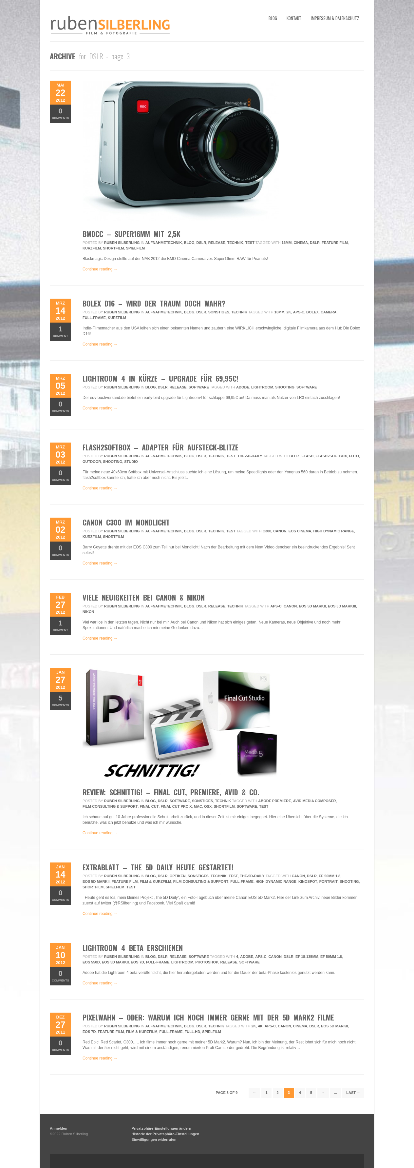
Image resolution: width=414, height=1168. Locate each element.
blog (273, 18)
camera (328, 312)
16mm (287, 243)
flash (308, 456)
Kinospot (307, 881)
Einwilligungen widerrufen (154, 1139)
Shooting (284, 387)
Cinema (301, 243)
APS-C (298, 312)
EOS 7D (137, 962)
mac (198, 806)
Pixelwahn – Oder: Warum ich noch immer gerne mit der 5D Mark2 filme (208, 1017)
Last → (353, 1093)
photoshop (206, 962)
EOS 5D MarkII (312, 606)
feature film (335, 243)
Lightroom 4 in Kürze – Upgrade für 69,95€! (160, 378)
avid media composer (314, 801)
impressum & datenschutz (335, 18)
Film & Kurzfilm (155, 881)
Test (249, 243)
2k (288, 312)
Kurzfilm (92, 248)
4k (260, 1026)
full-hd (192, 1032)
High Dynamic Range (333, 531)
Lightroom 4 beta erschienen (133, 947)
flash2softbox (331, 456)
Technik (235, 243)
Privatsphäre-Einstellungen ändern (161, 1128)
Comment (60, 331)
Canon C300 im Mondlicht (126, 522)
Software (199, 387)
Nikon (88, 612)
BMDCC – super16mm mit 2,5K (131, 233)
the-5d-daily (249, 456)
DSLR (201, 243)
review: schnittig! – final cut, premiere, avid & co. (171, 792)
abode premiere (274, 801)
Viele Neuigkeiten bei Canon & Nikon (144, 597)
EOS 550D (91, 962)
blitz (294, 456)
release (228, 962)
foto (354, 456)
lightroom (262, 387)
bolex (312, 312)
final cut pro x (176, 806)
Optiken (178, 876)
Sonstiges (218, 312)
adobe (242, 387)
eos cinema (300, 531)
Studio (131, 462)
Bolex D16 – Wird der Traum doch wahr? (154, 303)
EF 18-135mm (306, 957)
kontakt (294, 18)
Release (216, 243)
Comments (60, 113)
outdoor (92, 462)
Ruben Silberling (122, 243)
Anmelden (58, 1128)
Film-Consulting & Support (110, 806)
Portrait (328, 881)
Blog (189, 243)
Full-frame (94, 318)
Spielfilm (135, 248)
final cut (149, 806)
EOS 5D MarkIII (342, 606)
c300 (267, 531)
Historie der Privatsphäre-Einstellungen (165, 1134)
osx (208, 806)
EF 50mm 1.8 (329, 876)
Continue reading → (100, 269)
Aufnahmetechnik (163, 243)
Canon (279, 531)
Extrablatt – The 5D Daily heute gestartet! (158, 867)
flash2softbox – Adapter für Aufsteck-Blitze (160, 447)
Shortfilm (113, 248)
